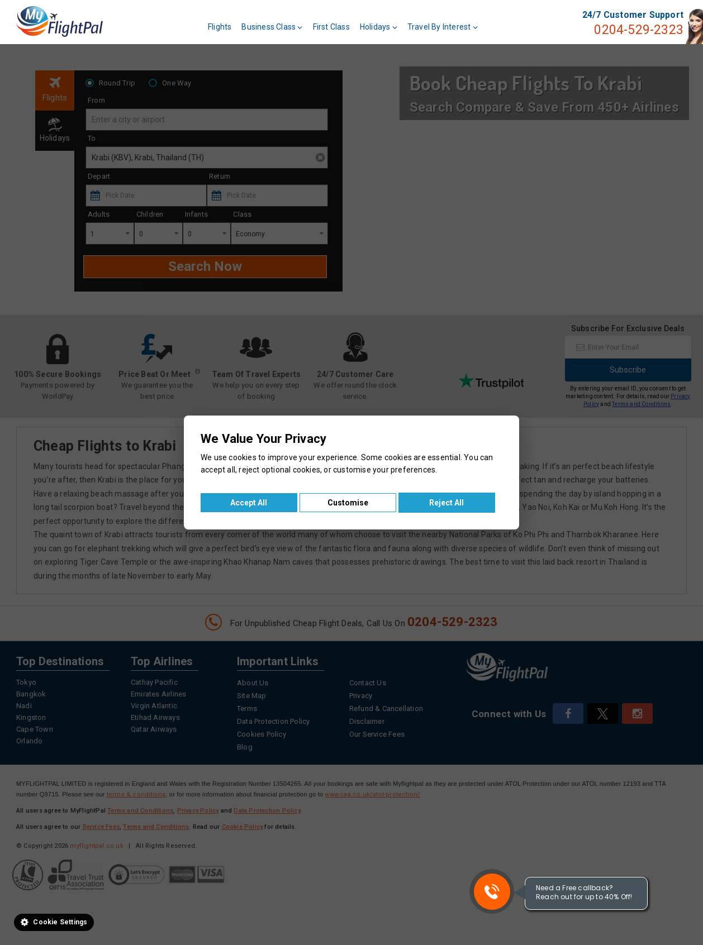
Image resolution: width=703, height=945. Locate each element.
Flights (219, 26)
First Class (331, 26)
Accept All (248, 502)
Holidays (378, 26)
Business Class (271, 26)
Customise (347, 502)
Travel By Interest (442, 26)
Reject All (446, 502)
